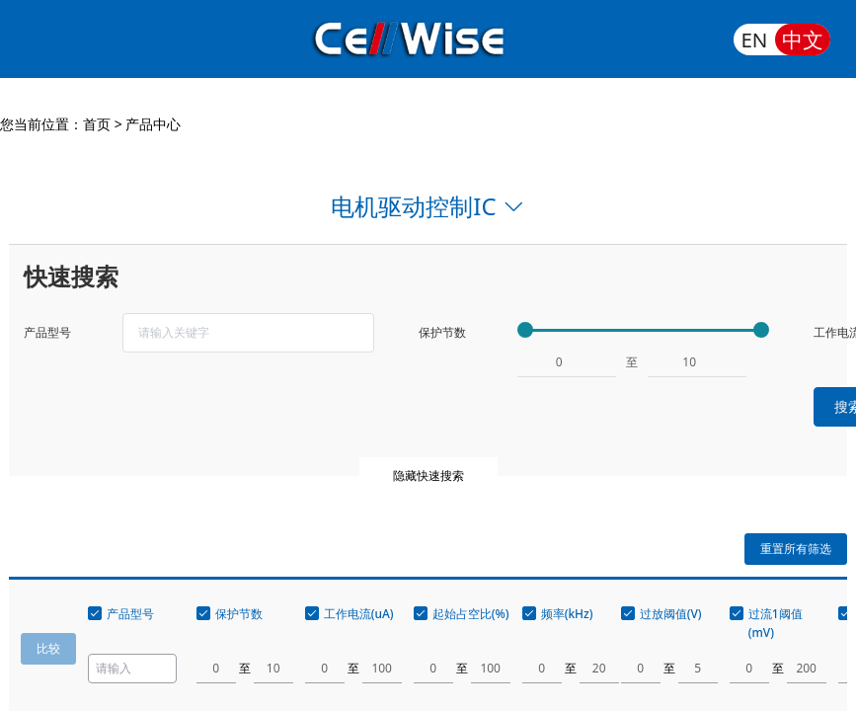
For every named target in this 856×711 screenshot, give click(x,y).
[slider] (643, 330)
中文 (802, 39)
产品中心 (153, 124)
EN (753, 39)
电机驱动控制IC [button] (427, 206)
